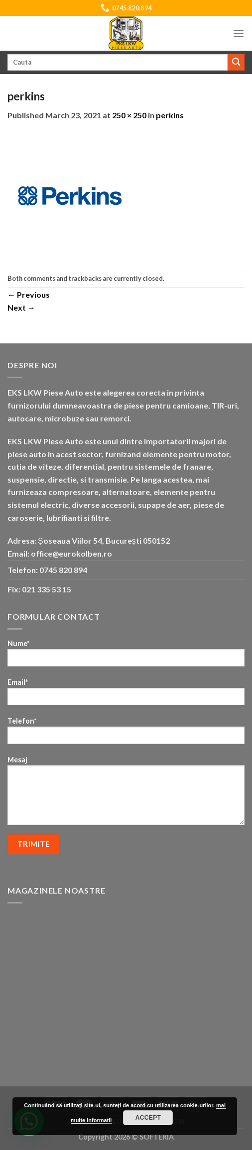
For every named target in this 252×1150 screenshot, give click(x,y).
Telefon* (126, 734)
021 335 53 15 (46, 589)
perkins (170, 115)
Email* (126, 695)
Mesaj (126, 793)
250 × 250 (129, 115)
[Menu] (239, 33)
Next (21, 307)
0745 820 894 (63, 570)
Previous (28, 294)
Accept (148, 1117)
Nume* (126, 656)
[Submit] (236, 62)
